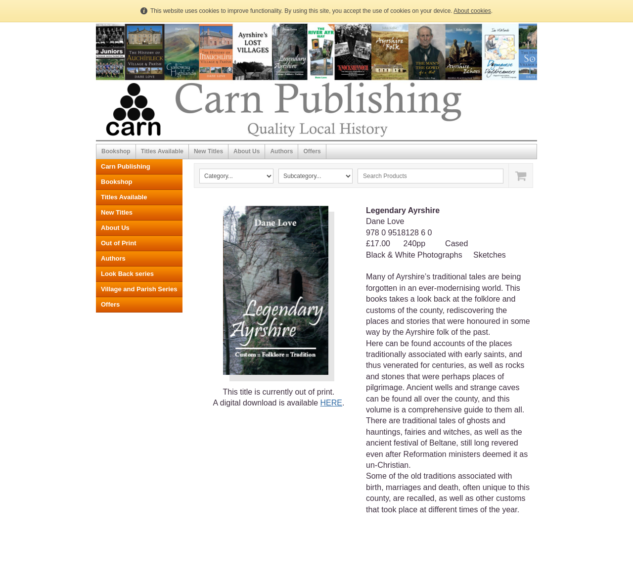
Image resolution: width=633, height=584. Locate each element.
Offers (311, 151)
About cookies (472, 10)
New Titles (208, 151)
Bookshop (116, 151)
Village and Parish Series (139, 289)
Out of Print (118, 243)
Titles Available (162, 151)
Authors (281, 151)
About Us (246, 151)
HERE (331, 403)
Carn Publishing (125, 166)
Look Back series (127, 273)
